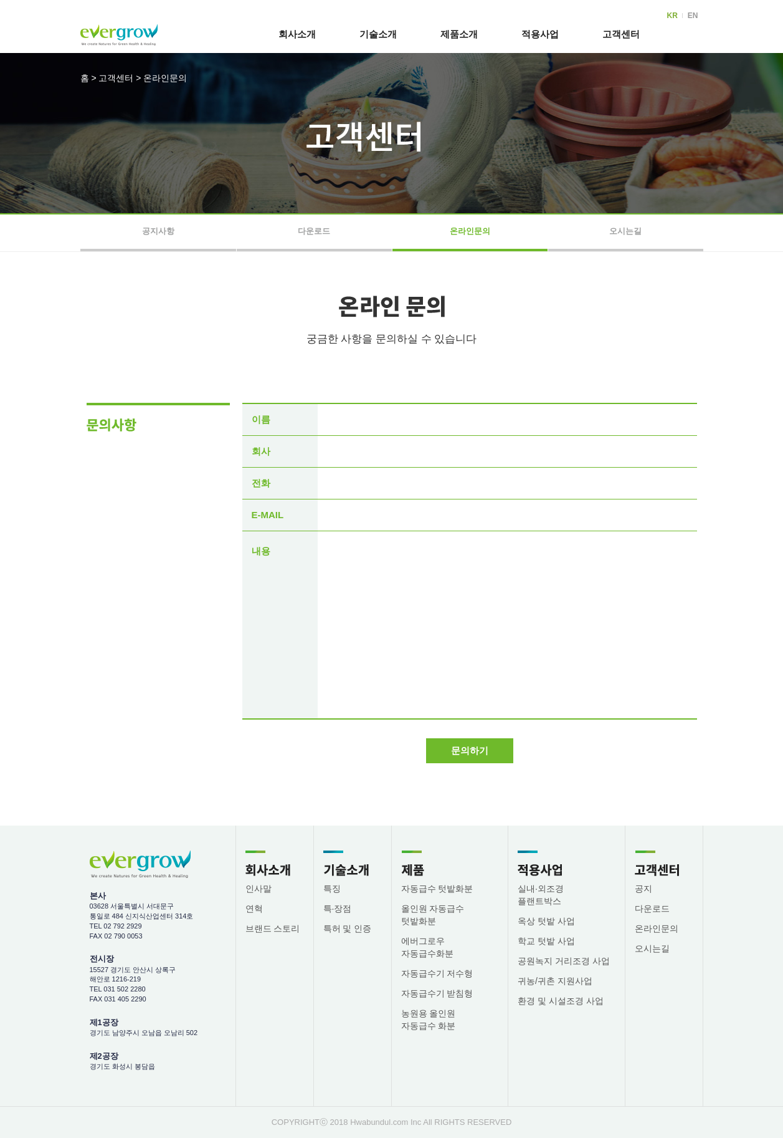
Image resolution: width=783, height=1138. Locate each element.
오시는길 (625, 231)
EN (693, 15)
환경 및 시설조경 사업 (561, 1001)
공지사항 (158, 231)
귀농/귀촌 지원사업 (555, 981)
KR (672, 15)
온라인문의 (165, 78)
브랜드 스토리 (272, 928)
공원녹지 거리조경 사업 (564, 961)
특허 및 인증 (347, 928)
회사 (261, 451)
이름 (261, 419)
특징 (332, 889)
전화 (261, 483)
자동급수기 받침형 (437, 993)
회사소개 (297, 34)
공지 (643, 889)
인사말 (258, 889)
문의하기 (469, 750)
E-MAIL (268, 514)
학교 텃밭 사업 (546, 941)
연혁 (254, 909)
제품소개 (459, 34)
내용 (261, 551)
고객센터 (621, 34)
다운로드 (314, 231)
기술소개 (378, 34)
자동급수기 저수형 (437, 973)
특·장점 (337, 909)
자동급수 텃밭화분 (437, 889)
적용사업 (540, 34)
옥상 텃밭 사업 (546, 921)
